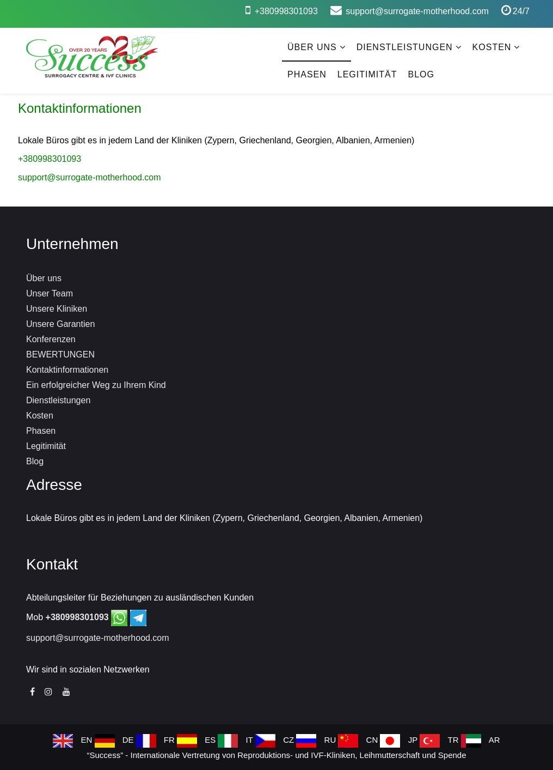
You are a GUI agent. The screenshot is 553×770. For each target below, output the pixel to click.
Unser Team (49, 293)
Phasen (307, 74)
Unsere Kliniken (56, 308)
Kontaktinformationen (67, 369)
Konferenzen (51, 339)
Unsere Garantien (60, 324)
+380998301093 (286, 11)
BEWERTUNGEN (60, 354)
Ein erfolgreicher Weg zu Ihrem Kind (96, 385)
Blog (421, 74)
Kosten (492, 47)
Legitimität (367, 74)
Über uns (312, 47)
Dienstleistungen (405, 47)
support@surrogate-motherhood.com (417, 11)
